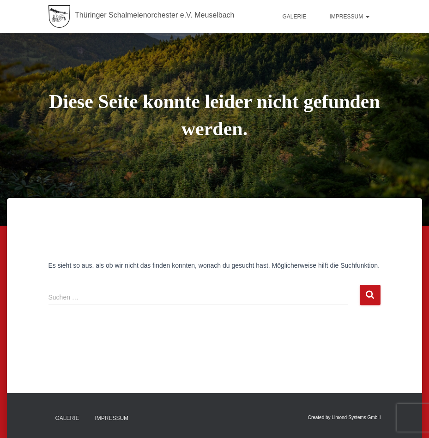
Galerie (294, 16)
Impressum (349, 16)
